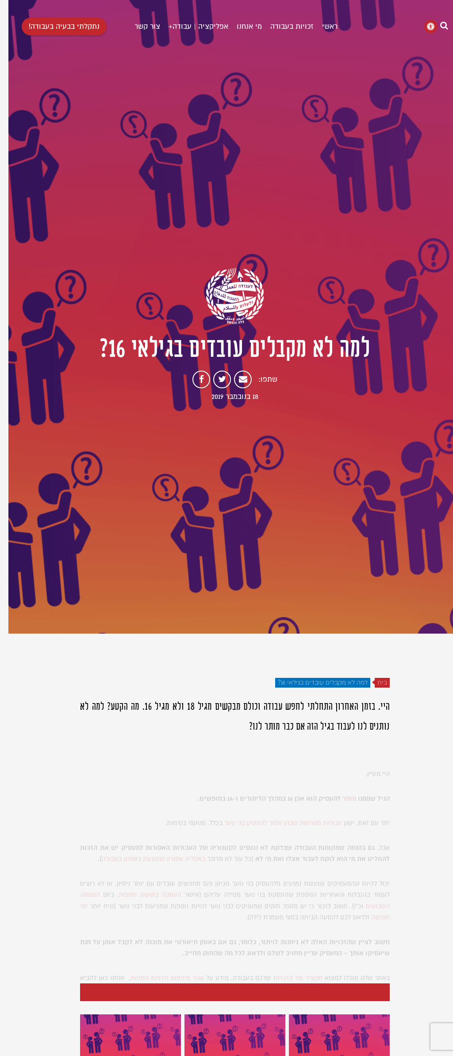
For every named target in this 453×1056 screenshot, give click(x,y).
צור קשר (139, 26)
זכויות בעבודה (283, 26)
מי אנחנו (240, 26)
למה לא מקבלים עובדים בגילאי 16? (314, 682)
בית (374, 682)
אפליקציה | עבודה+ (190, 26)
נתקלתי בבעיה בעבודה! (55, 26)
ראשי (321, 26)
